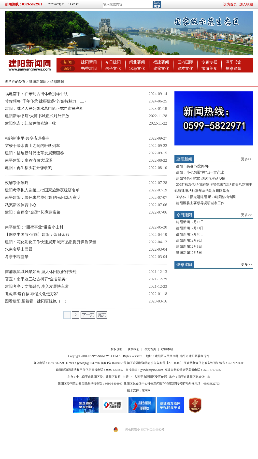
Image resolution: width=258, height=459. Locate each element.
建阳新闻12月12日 (190, 222)
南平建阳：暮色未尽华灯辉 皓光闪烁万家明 (43, 197)
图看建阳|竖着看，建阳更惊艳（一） (37, 301)
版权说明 (116, 349)
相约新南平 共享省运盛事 (27, 138)
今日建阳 (113, 62)
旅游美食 (209, 68)
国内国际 (185, 62)
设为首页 (230, 4)
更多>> (246, 159)
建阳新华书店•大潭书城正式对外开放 (37, 116)
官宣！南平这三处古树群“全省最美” (36, 279)
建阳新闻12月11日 (189, 228)
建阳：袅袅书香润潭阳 (193, 166)
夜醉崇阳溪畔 (17, 183)
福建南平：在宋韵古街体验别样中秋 (36, 94)
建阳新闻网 (37, 82)
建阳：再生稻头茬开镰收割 (28, 168)
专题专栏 (209, 62)
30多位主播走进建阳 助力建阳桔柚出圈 (206, 197)
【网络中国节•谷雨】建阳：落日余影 (37, 234)
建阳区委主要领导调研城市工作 (200, 203)
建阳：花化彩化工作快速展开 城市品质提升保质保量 (50, 242)
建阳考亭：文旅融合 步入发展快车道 (37, 286)
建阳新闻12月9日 (189, 240)
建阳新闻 (89, 62)
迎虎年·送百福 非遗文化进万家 (31, 294)
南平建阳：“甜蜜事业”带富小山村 (34, 227)
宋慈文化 (137, 68)
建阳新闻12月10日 (190, 234)
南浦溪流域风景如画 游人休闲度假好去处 (41, 272)
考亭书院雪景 (17, 257)
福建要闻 (161, 62)
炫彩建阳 (233, 68)
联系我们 (133, 349)
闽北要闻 (137, 62)
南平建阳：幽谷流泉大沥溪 (28, 160)
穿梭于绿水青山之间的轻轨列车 (32, 145)
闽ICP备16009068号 (114, 363)
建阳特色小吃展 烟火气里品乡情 (200, 178)
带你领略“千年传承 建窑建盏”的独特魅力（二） (46, 101)
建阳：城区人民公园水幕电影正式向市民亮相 (44, 108)
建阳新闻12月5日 (189, 253)
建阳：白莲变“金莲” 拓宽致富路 (32, 212)
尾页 (102, 315)
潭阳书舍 (233, 62)
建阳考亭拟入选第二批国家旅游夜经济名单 (42, 190)
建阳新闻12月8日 (189, 246)
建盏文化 (161, 68)
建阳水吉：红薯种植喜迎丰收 (30, 123)
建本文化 (185, 68)
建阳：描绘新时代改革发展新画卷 (34, 153)
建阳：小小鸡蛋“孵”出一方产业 (200, 172)
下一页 (88, 315)
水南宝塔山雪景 (18, 249)
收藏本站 (167, 349)
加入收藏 (246, 4)
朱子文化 (113, 68)
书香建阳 (89, 68)
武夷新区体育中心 (20, 205)
